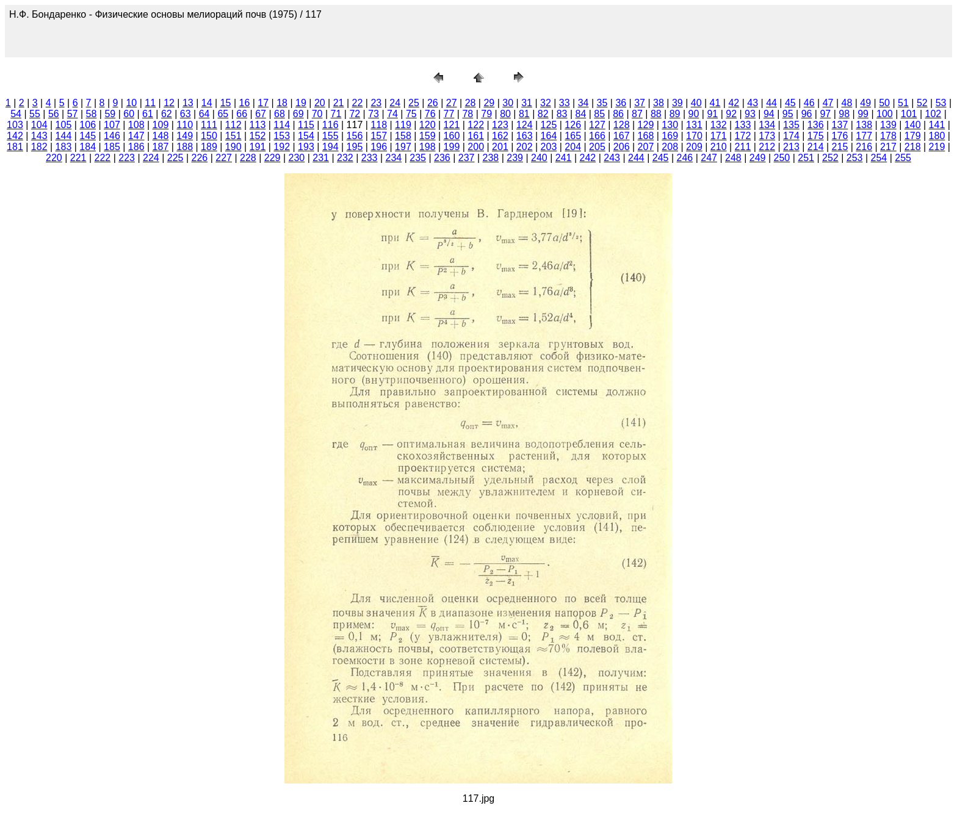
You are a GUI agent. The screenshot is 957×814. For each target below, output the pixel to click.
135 (791, 125)
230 (297, 158)
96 (806, 114)
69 (298, 114)
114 (281, 125)
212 (767, 147)
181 (15, 147)
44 (771, 103)
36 (620, 103)
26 (432, 103)
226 (200, 158)
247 (709, 158)
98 (844, 114)
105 (64, 125)
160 (452, 136)
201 (500, 147)
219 (937, 147)
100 (884, 114)
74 (392, 114)
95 (787, 114)
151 (233, 136)
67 (260, 114)
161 (476, 136)
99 (863, 114)
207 (646, 147)
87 (637, 114)
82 (543, 114)
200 (476, 147)
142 (15, 136)
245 (660, 158)
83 (562, 114)
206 (621, 147)
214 (815, 147)
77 (449, 114)
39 (677, 103)
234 (394, 158)
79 (486, 114)
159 (427, 136)
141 (937, 125)
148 (161, 136)
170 (694, 136)
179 (913, 136)
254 (879, 158)
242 (588, 158)
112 (233, 125)
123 (500, 125)
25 (413, 103)
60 (128, 114)
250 (782, 158)
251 (806, 158)
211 (743, 147)
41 (715, 103)
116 (330, 125)
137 (840, 125)
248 (733, 158)
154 (306, 136)
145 (87, 136)
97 (825, 114)
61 (147, 114)
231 (320, 158)
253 (855, 158)
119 (403, 125)
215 (840, 147)
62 (166, 114)
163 (524, 136)
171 (718, 136)
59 (109, 114)
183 (64, 147)
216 (864, 147)
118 (378, 125)
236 (442, 158)
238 (491, 158)
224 (151, 158)
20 (319, 103)
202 (524, 147)
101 (909, 114)
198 (427, 147)
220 (54, 158)
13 (187, 103)
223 (126, 158)
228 (248, 158)
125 (549, 125)
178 (888, 136)
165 (573, 136)
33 (564, 103)
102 (933, 114)
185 (112, 147)
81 (524, 114)
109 (161, 125)
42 (733, 103)
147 (136, 136)
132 (718, 125)
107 (112, 125)
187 (161, 147)
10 (131, 103)
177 (864, 136)
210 (718, 147)
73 (373, 114)
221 (78, 158)
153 (281, 136)
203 (549, 147)
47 (828, 103)
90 (693, 114)
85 (599, 114)
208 (670, 147)
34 (583, 103)
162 (500, 136)
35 (602, 103)
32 (545, 103)
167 (621, 136)
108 (136, 125)
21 (338, 103)
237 (466, 158)
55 (34, 114)
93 (750, 114)
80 (505, 114)
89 (675, 114)
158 (403, 136)
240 (539, 158)
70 (317, 114)
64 (204, 114)
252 (830, 158)
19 (300, 103)
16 (244, 103)
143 (39, 136)
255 (903, 158)
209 (694, 147)
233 (369, 158)
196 (378, 147)
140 (913, 125)
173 (767, 136)
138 (864, 125)
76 (430, 114)
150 (209, 136)
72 (354, 114)
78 (467, 114)
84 (581, 114)
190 (233, 147)
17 (263, 103)
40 (696, 103)
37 (639, 103)
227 (223, 158)
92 (731, 114)
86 (618, 114)
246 (685, 158)
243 (612, 158)
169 (670, 136)
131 (694, 125)
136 (815, 125)
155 (330, 136)
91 (712, 114)
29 (488, 103)
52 (922, 103)
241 (563, 158)
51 (903, 103)
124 (524, 125)
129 (646, 125)
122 (476, 125)
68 (279, 114)
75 (411, 114)
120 (427, 125)
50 (884, 103)
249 (757, 158)
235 (418, 158)
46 (809, 103)
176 (840, 136)
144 (64, 136)
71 (336, 114)
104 (39, 125)
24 (394, 103)
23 (375, 103)
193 (306, 147)
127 (597, 125)
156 (355, 136)
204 (573, 147)
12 (169, 103)
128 (621, 125)
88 (656, 114)
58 (91, 114)
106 (87, 125)
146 (112, 136)
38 (658, 103)
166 (597, 136)
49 (865, 103)
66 (241, 114)
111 (209, 125)
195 (355, 147)
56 (53, 114)
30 (507, 103)
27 (451, 103)
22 (357, 103)
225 (175, 158)
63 (185, 114)
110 (184, 125)
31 (526, 103)
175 (815, 136)
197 (403, 147)
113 (258, 125)
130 (670, 125)
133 (743, 125)
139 (888, 125)
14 (206, 103)
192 (281, 147)
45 (790, 103)
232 (345, 158)
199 (452, 147)
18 (281, 103)
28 (470, 103)
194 (330, 147)
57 (72, 114)
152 (258, 136)
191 (258, 147)
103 (15, 125)
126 (573, 125)
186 (136, 147)
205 (597, 147)
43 (752, 103)
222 (103, 158)
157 (378, 136)
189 (209, 147)
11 (150, 103)
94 (769, 114)
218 (913, 147)
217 (888, 147)
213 (791, 147)
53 (941, 103)
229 (272, 158)
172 (743, 136)
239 (515, 158)
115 (306, 125)
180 (937, 136)
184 (87, 147)
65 (222, 114)
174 (791, 136)
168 (646, 136)
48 (847, 103)
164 (549, 136)
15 (225, 103)
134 (767, 125)
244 (636, 158)
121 (452, 125)
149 (184, 136)
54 (15, 114)
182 (39, 147)
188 (184, 147)
